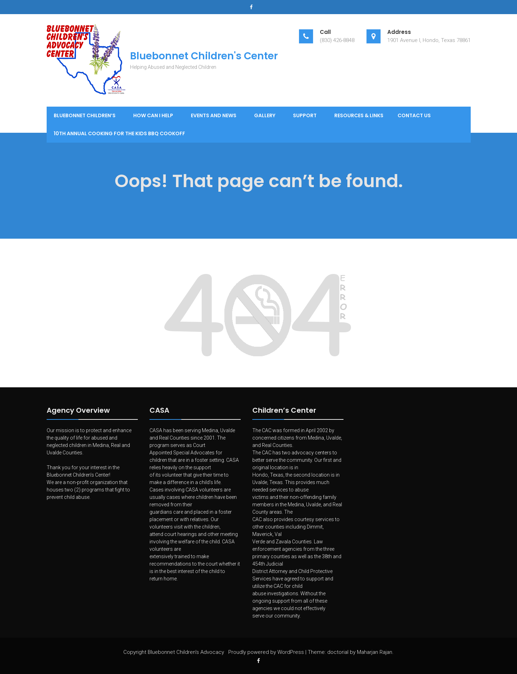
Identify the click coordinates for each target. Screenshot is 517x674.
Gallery (264, 115)
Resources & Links (358, 115)
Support (305, 115)
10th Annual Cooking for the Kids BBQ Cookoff (119, 133)
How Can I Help (153, 115)
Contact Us (414, 115)
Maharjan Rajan (374, 652)
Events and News (213, 115)
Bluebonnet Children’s (85, 115)
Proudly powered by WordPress (266, 652)
